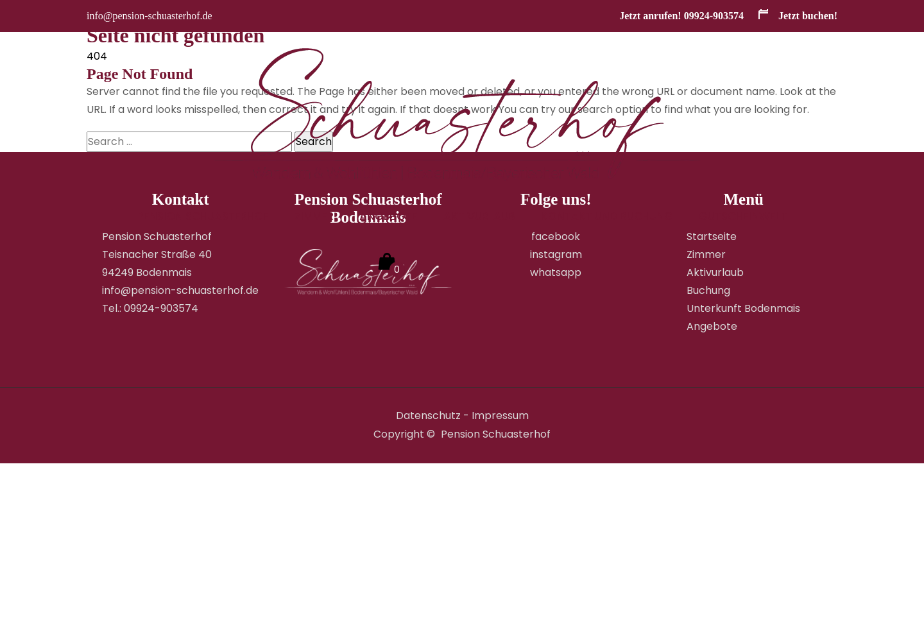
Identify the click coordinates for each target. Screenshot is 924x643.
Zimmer (314, 216)
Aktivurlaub (479, 216)
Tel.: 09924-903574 (150, 308)
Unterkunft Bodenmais (743, 308)
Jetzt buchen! (797, 15)
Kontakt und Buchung (607, 216)
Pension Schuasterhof (203, 216)
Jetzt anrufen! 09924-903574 (681, 15)
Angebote (388, 216)
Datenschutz (428, 415)
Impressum (500, 415)
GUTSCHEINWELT (743, 216)
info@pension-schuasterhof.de (149, 15)
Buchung (708, 290)
